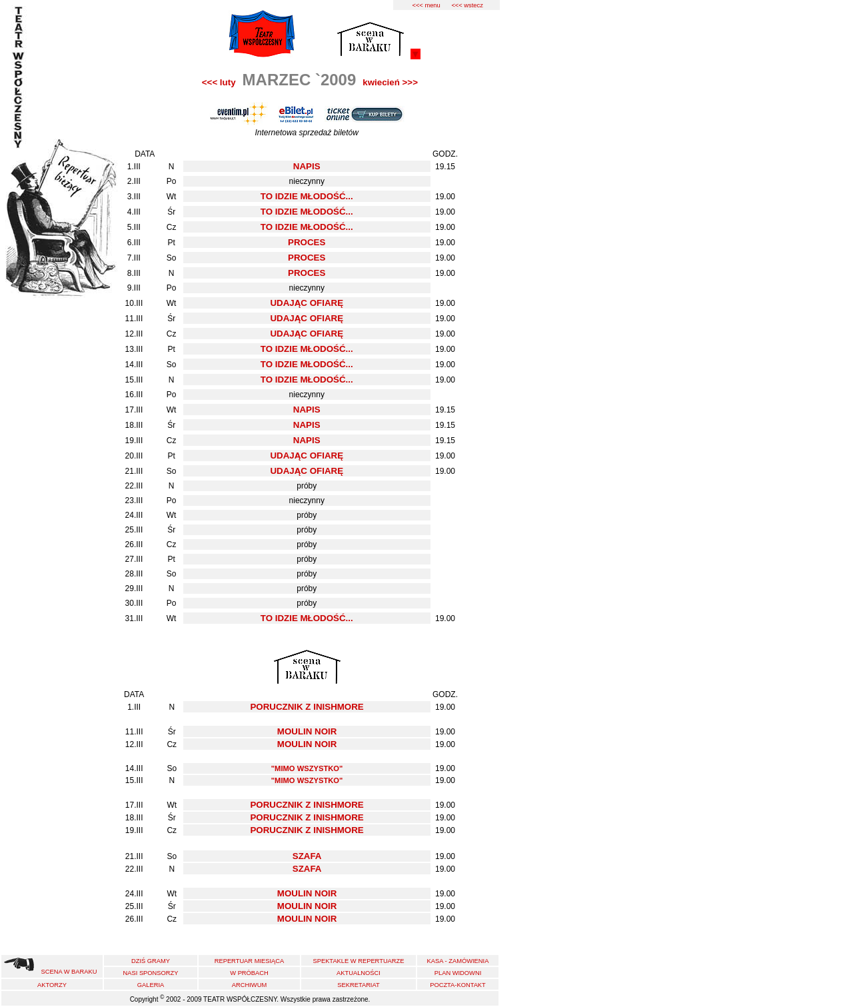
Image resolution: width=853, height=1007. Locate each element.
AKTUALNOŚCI (359, 973)
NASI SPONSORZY (151, 973)
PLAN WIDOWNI (457, 973)
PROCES (306, 242)
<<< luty (219, 82)
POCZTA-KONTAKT (458, 985)
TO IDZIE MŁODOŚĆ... (307, 196)
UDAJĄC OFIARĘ (306, 303)
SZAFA (307, 856)
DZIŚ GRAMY (150, 961)
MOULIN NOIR (307, 731)
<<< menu (426, 5)
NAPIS (307, 166)
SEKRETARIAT (358, 985)
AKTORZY (52, 985)
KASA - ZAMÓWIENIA (458, 961)
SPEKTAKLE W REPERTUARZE (358, 961)
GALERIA (150, 985)
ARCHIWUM (249, 985)
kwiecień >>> (390, 82)
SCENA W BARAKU (69, 971)
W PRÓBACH (249, 973)
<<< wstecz (466, 5)
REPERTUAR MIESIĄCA (250, 961)
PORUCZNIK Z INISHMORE (306, 707)
